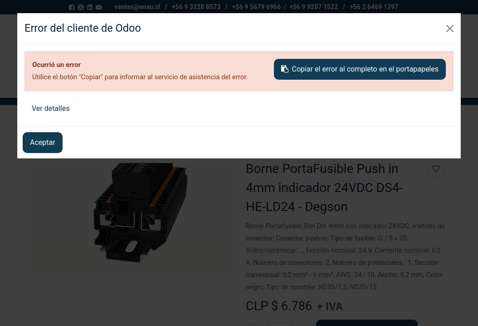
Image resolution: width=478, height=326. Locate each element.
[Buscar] (342, 44)
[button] (412, 86)
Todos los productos (64, 121)
